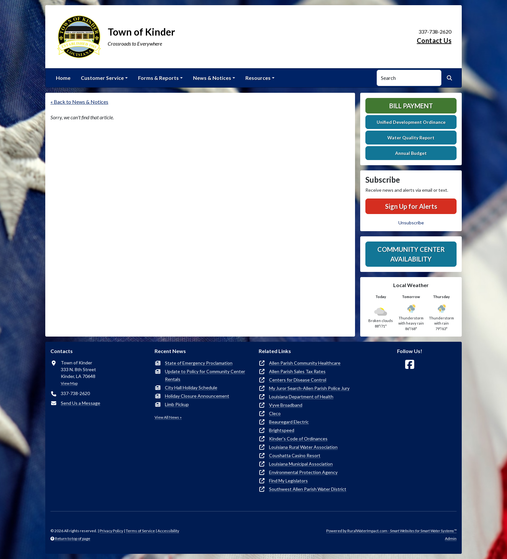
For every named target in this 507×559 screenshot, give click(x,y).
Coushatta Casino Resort (294, 455)
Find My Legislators (288, 480)
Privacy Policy (111, 530)
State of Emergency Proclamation (198, 363)
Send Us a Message (80, 403)
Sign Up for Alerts (411, 206)
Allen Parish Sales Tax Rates (297, 371)
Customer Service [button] (102, 78)
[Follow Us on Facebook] (409, 364)
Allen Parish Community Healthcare (304, 363)
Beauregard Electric (289, 422)
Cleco (275, 413)
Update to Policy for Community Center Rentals (205, 375)
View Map (69, 383)
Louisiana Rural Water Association (303, 447)
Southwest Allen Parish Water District (307, 489)
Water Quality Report (411, 137)
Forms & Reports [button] (158, 78)
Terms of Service (140, 530)
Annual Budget (411, 153)
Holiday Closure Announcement (197, 396)
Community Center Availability (411, 254)
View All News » (168, 417)
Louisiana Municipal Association (301, 464)
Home (63, 78)
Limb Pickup (177, 404)
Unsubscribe (411, 222)
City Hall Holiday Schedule (191, 387)
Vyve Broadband (285, 405)
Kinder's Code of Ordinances (298, 438)
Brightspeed (281, 430)
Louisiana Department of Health (301, 396)
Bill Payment (411, 106)
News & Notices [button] (212, 78)
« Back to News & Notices (79, 102)
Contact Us (434, 40)
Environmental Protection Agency (303, 472)
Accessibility (168, 530)
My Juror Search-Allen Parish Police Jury (309, 388)
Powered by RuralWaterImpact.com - (391, 530)
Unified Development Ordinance (411, 122)
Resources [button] (258, 78)
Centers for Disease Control (297, 379)
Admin (451, 538)
